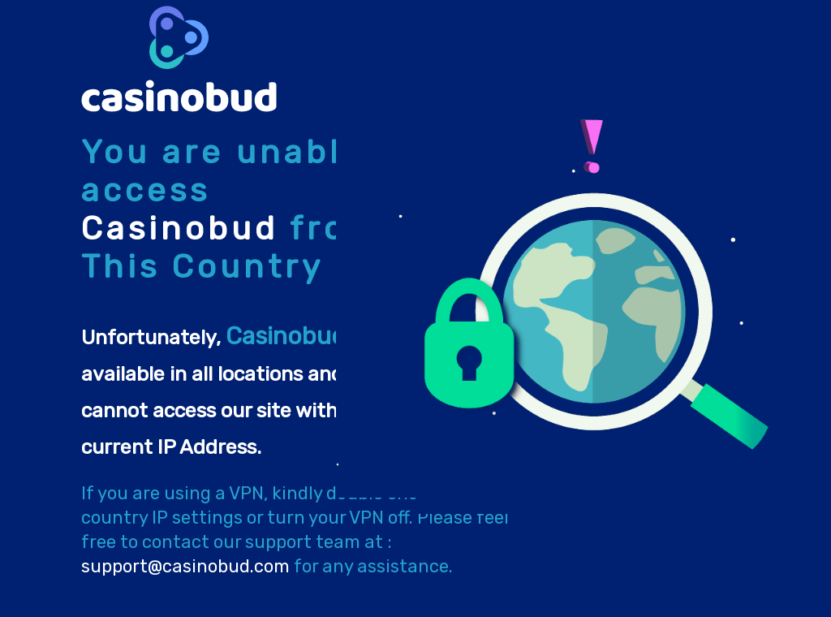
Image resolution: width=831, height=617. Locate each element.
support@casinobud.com (185, 566)
